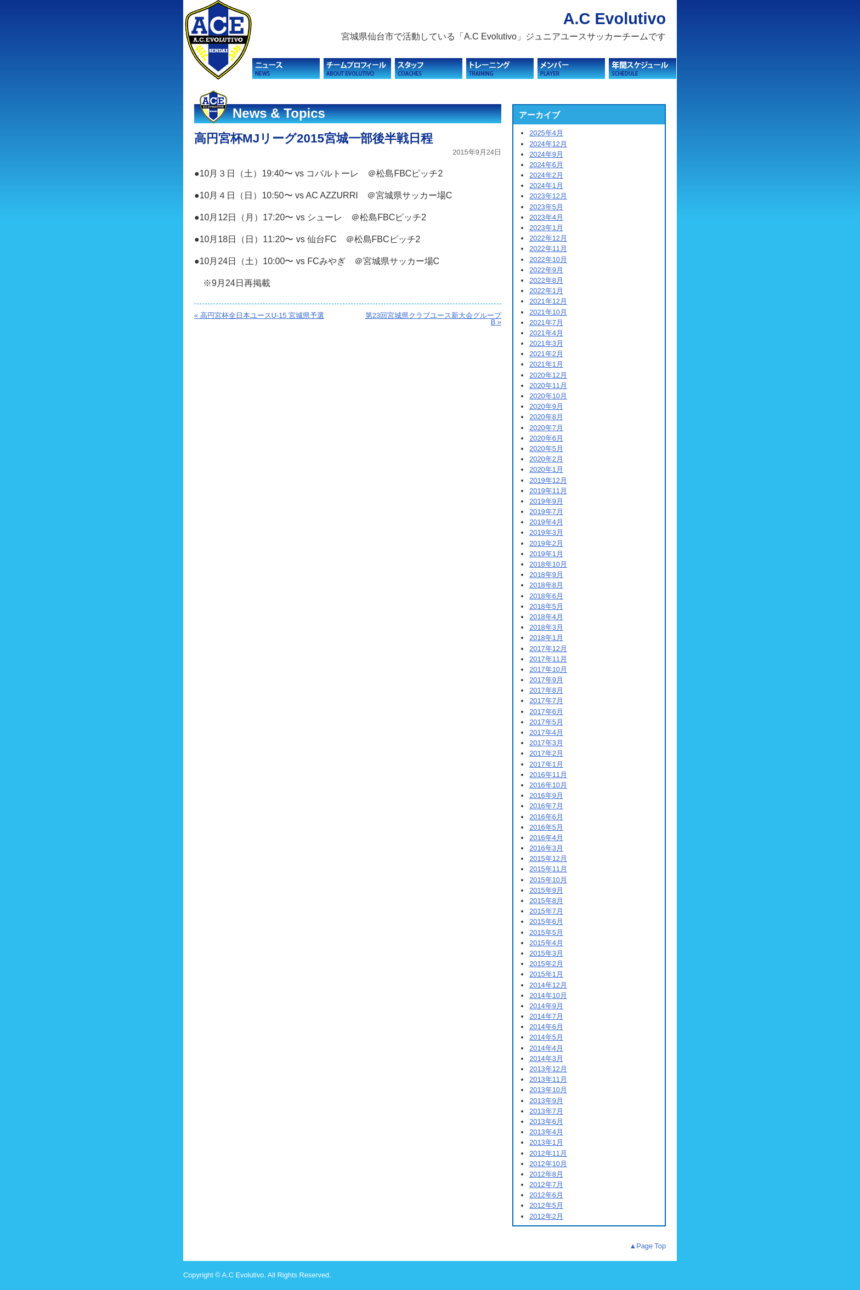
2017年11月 (548, 659)
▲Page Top (647, 1246)
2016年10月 (548, 785)
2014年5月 (546, 1037)
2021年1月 (546, 364)
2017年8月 (546, 690)
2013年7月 (546, 1111)
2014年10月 (548, 995)
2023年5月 (546, 207)
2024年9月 (546, 154)
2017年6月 (546, 711)
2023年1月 (546, 228)
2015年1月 (546, 974)
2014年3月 (546, 1058)
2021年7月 (546, 322)
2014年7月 (546, 1016)
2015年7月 (546, 911)
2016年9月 (546, 795)
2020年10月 (548, 396)
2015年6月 (546, 921)
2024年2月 (546, 175)
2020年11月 (548, 385)
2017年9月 (546, 680)
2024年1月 (546, 185)
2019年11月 (548, 491)
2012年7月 (546, 1184)
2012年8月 (546, 1174)
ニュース (286, 68)
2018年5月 (546, 606)
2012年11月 (548, 1153)
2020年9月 (546, 406)
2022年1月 (546, 291)
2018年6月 (546, 596)
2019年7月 (546, 511)
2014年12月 (548, 985)
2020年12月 (548, 375)
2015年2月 (546, 964)
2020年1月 (546, 469)
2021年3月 (546, 343)
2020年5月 (546, 448)
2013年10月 (548, 1090)
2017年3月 (546, 743)
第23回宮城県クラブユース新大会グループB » (433, 319)
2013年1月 (546, 1142)
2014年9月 (546, 1006)
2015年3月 (546, 953)
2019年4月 (546, 522)
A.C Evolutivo (614, 18)
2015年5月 (546, 932)
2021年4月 (546, 333)
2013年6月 (546, 1121)
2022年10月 (548, 259)
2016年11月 (548, 774)
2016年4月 (546, 838)
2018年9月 (546, 574)
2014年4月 (546, 1048)
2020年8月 (546, 417)
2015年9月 (546, 890)
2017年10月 (548, 669)
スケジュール (642, 68)
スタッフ (428, 68)
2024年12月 (548, 144)
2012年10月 (548, 1164)
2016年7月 (546, 806)
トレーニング (500, 68)
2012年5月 (546, 1205)
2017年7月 (546, 701)
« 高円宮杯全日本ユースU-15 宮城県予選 (259, 315)
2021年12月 (548, 301)
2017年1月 (546, 764)
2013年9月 (546, 1101)
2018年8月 (546, 585)
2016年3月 (546, 848)
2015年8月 (546, 901)
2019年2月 (546, 543)
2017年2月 (546, 753)
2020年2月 (546, 459)
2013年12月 (548, 1069)
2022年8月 (546, 280)
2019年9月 (546, 501)
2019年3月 (546, 532)
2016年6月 (546, 817)
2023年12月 (548, 196)
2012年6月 (546, 1195)
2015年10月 (548, 880)
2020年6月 (546, 438)
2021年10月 (548, 312)
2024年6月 (546, 165)
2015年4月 (546, 943)
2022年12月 (548, 238)
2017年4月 (546, 732)
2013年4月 (546, 1132)
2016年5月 (546, 827)
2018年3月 (546, 627)
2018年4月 (546, 617)
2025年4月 (546, 133)
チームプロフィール (357, 68)
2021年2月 (546, 354)
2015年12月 (548, 858)
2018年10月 (548, 564)
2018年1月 (546, 637)
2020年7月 (546, 428)
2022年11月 (548, 248)
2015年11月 (548, 869)
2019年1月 (546, 554)
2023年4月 (546, 217)
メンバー (571, 68)
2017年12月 (548, 648)
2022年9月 (546, 270)
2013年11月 (548, 1079)
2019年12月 (548, 480)
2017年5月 (546, 722)
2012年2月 (546, 1216)
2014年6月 (546, 1027)
